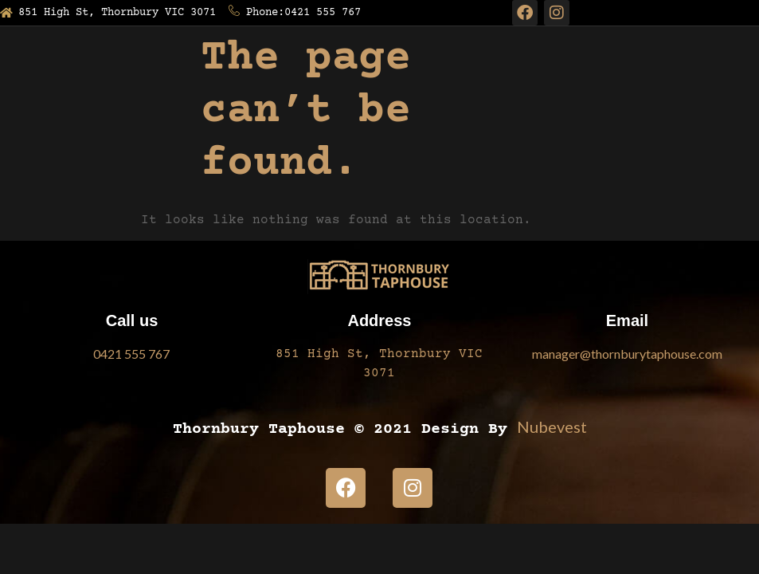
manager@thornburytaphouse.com (627, 353)
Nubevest (552, 426)
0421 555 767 (131, 353)
